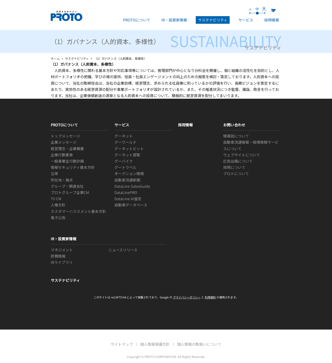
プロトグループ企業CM (70, 192)
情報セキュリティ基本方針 (73, 167)
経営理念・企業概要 (67, 148)
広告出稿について (238, 161)
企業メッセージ (64, 142)
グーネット (123, 136)
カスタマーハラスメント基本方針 (78, 211)
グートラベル (125, 167)
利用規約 (210, 297)
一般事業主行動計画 (67, 161)
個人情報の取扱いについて (199, 344)
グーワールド (125, 142)
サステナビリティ (212, 20)
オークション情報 (129, 173)
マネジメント (62, 250)
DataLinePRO (125, 192)
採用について (234, 167)
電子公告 (58, 217)
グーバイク (123, 161)
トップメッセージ (65, 136)
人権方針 (58, 205)
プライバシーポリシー (187, 297)
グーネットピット (129, 148)
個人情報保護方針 (155, 344)
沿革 (54, 173)
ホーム (55, 58)
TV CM (56, 198)
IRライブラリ (62, 262)
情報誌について (236, 136)
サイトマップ (122, 344)
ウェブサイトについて (241, 155)
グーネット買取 (127, 155)
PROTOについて (136, 20)
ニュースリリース (122, 250)
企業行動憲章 (62, 155)
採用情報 (271, 20)
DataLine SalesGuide (132, 186)
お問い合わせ (234, 125)
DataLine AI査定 (128, 198)
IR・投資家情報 (174, 20)
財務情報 (58, 256)
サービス (245, 20)
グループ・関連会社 (67, 186)
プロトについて (236, 173)
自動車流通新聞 (127, 180)
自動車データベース (130, 205)
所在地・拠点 (62, 180)
